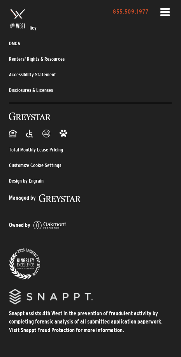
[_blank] (45, 197)
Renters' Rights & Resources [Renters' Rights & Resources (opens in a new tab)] (37, 59)
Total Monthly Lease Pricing (36, 150)
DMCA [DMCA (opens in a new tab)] (14, 43)
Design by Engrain (26, 181)
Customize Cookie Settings (35, 165)
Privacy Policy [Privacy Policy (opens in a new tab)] (23, 28)
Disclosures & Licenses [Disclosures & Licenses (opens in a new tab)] (31, 90)
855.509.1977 (131, 11)
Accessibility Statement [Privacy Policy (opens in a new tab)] (32, 74)
